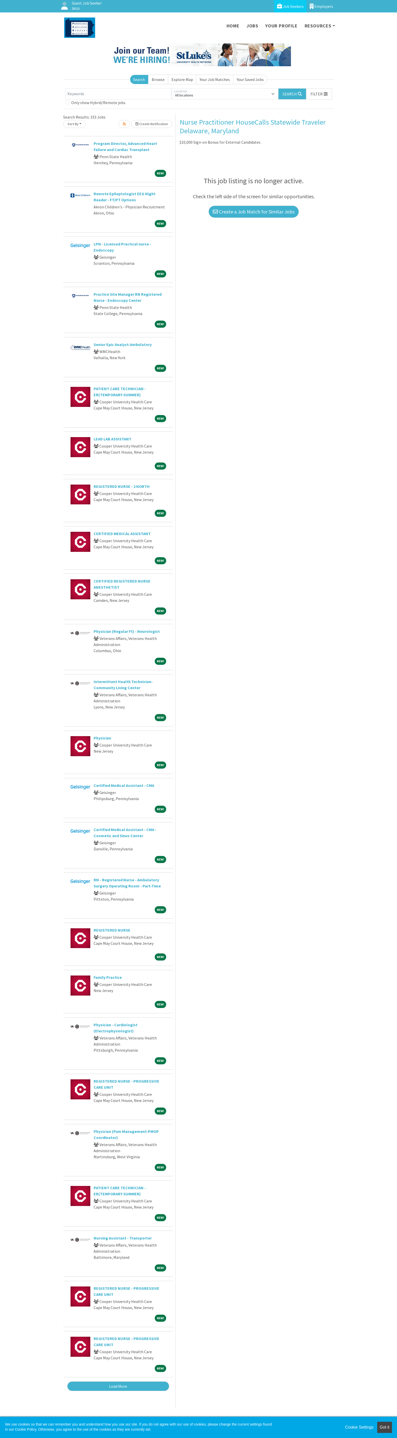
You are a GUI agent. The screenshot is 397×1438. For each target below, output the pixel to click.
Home (233, 26)
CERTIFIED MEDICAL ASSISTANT (122, 533)
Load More (118, 1386)
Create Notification (151, 124)
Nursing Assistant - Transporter (123, 1238)
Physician (102, 737)
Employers (321, 6)
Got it (384, 1427)
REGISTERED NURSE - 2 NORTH (122, 486)
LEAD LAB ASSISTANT (112, 438)
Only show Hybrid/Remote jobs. (98, 102)
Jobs (252, 26)
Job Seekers (290, 6)
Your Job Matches (215, 79)
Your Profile (281, 26)
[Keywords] (118, 94)
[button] (319, 94)
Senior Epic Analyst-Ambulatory (123, 344)
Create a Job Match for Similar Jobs (254, 211)
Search (139, 79)
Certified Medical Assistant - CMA (124, 785)
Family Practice (108, 977)
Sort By (73, 124)
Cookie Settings (359, 1427)
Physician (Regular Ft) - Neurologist (127, 631)
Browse (158, 79)
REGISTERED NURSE (112, 930)
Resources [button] (318, 26)
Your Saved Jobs (250, 79)
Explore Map (182, 79)
